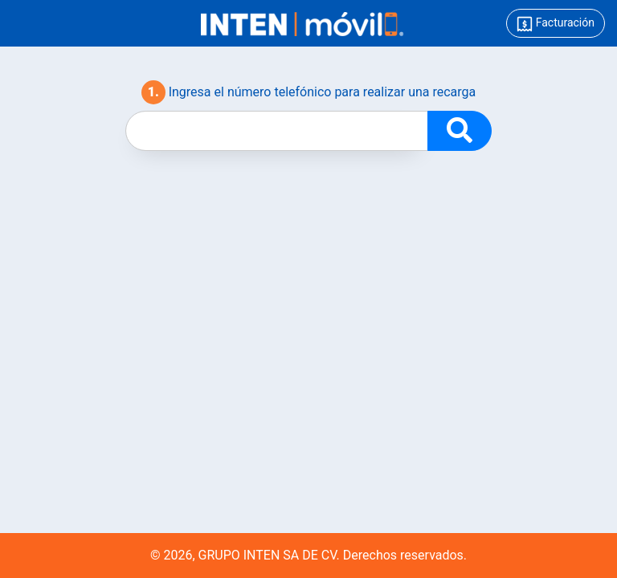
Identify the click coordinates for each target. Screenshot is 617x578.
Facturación (556, 24)
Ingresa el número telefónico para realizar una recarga (308, 92)
